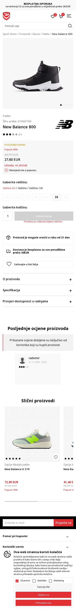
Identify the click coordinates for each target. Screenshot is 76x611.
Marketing (59, 581)
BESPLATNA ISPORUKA (38, 3)
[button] (38, 26)
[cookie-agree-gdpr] (43, 595)
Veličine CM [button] (36, 188)
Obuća (36, 34)
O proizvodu (37, 279)
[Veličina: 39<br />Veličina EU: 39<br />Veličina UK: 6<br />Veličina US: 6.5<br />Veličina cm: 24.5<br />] (56, 197)
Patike (46, 34)
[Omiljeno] (53, 16)
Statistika (41, 581)
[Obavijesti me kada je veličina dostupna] (7, 197)
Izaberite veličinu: (15, 182)
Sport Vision (10, 34)
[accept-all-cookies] (43, 603)
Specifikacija (37, 290)
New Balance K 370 (17, 469)
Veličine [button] (22, 188)
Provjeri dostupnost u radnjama (37, 301)
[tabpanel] (38, 73)
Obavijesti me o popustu (22, 170)
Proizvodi (24, 34)
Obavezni (25, 581)
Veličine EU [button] (9, 188)
